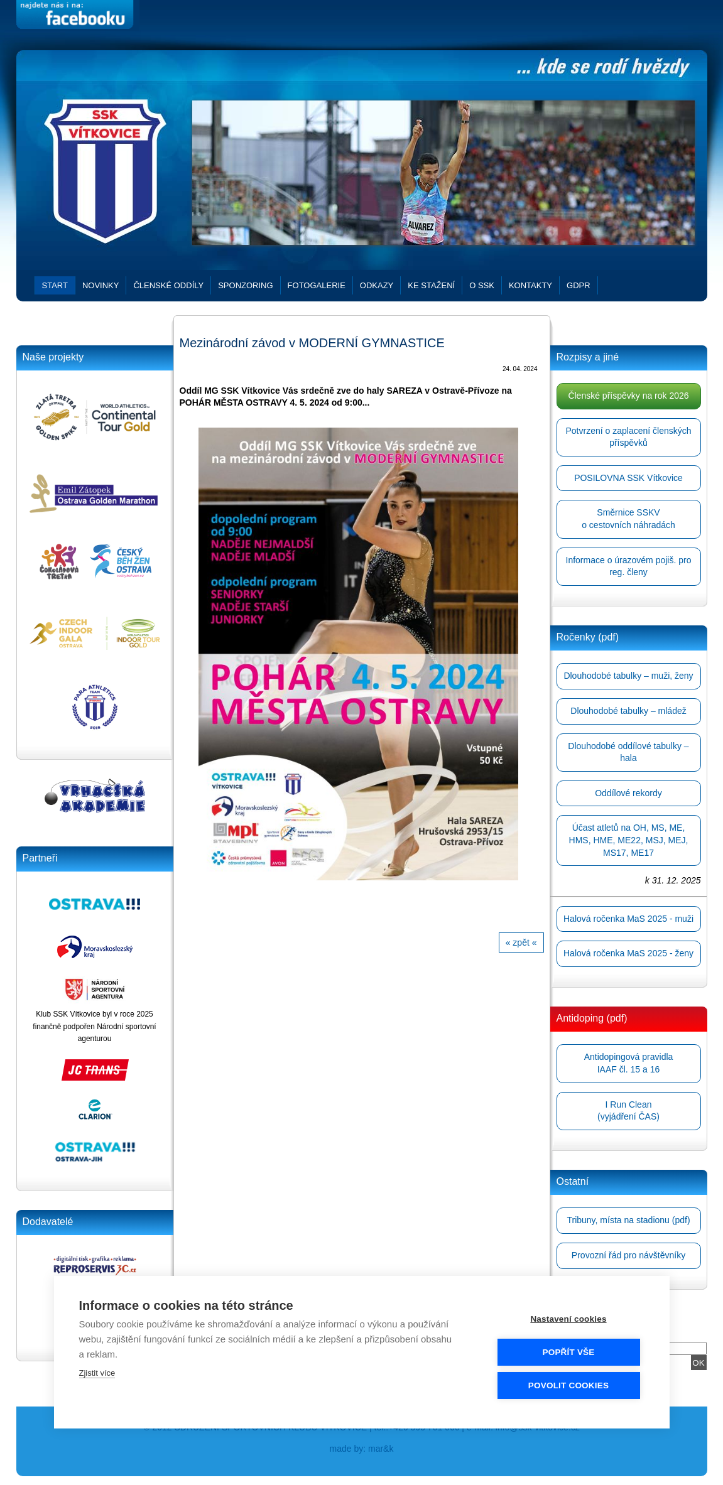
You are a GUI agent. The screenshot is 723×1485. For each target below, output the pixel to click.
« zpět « (521, 942)
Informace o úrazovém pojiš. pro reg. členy (629, 566)
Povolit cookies (568, 1385)
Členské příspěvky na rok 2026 (628, 396)
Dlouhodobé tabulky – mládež (628, 711)
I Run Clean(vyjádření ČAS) (628, 1110)
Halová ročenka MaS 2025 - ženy (628, 953)
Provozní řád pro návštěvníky (628, 1255)
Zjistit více (97, 1372)
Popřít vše (568, 1351)
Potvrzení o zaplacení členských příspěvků (629, 437)
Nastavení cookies (568, 1318)
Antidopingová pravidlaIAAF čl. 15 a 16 (628, 1063)
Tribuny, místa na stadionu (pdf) (628, 1220)
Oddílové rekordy (628, 793)
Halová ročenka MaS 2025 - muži (628, 919)
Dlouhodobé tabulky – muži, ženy (628, 676)
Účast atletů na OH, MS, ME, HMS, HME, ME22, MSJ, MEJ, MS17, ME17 (628, 840)
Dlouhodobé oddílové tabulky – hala (628, 752)
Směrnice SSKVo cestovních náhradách (628, 518)
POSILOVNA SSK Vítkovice (628, 478)
